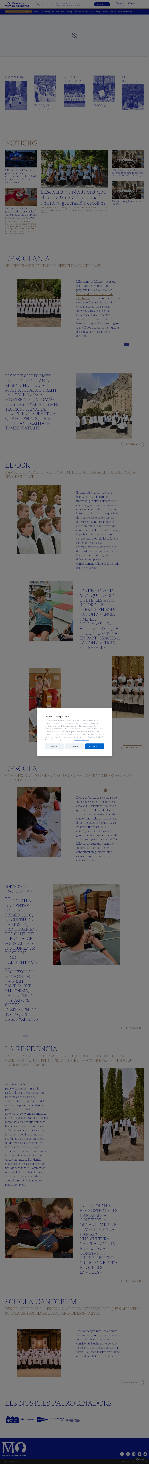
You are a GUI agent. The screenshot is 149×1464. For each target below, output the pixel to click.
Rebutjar (54, 746)
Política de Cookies (81, 739)
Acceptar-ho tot (95, 746)
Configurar (74, 746)
